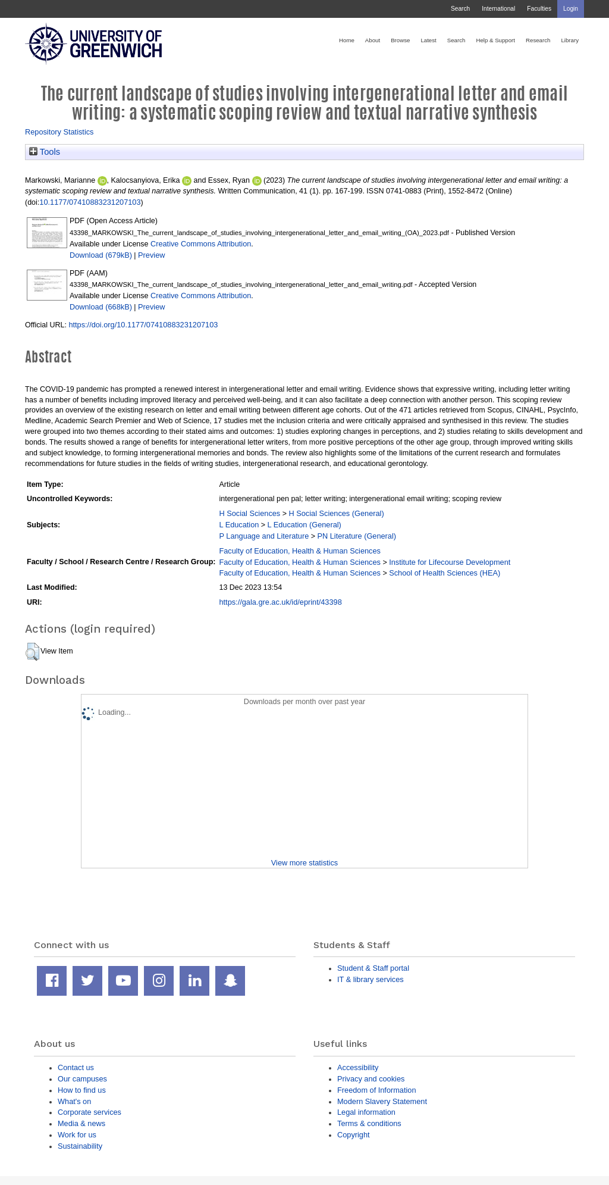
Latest (428, 40)
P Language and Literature (264, 535)
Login (570, 8)
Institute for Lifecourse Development (449, 562)
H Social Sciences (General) (336, 513)
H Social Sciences (249, 513)
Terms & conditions (369, 1123)
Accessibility (357, 1067)
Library (570, 40)
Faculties (539, 8)
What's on (74, 1101)
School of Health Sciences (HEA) (444, 572)
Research (538, 40)
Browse (400, 40)
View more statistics (304, 862)
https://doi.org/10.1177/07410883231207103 (143, 324)
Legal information (366, 1112)
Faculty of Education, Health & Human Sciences (299, 550)
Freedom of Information (376, 1090)
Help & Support (495, 40)
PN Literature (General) (356, 535)
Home (346, 40)
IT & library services (370, 979)
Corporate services (89, 1112)
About (372, 40)
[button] (32, 652)
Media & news (81, 1123)
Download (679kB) (101, 255)
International (498, 8)
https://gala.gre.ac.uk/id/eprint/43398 (280, 602)
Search (460, 8)
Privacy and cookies (370, 1078)
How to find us (82, 1090)
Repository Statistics (59, 131)
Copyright (353, 1134)
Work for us (77, 1134)
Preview (151, 255)
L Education (239, 524)
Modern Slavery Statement (382, 1101)
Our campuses (82, 1078)
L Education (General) (304, 524)
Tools (44, 152)
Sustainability (80, 1146)
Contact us (76, 1067)
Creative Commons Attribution (200, 243)
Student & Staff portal (373, 968)
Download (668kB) (101, 306)
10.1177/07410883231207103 (89, 202)
